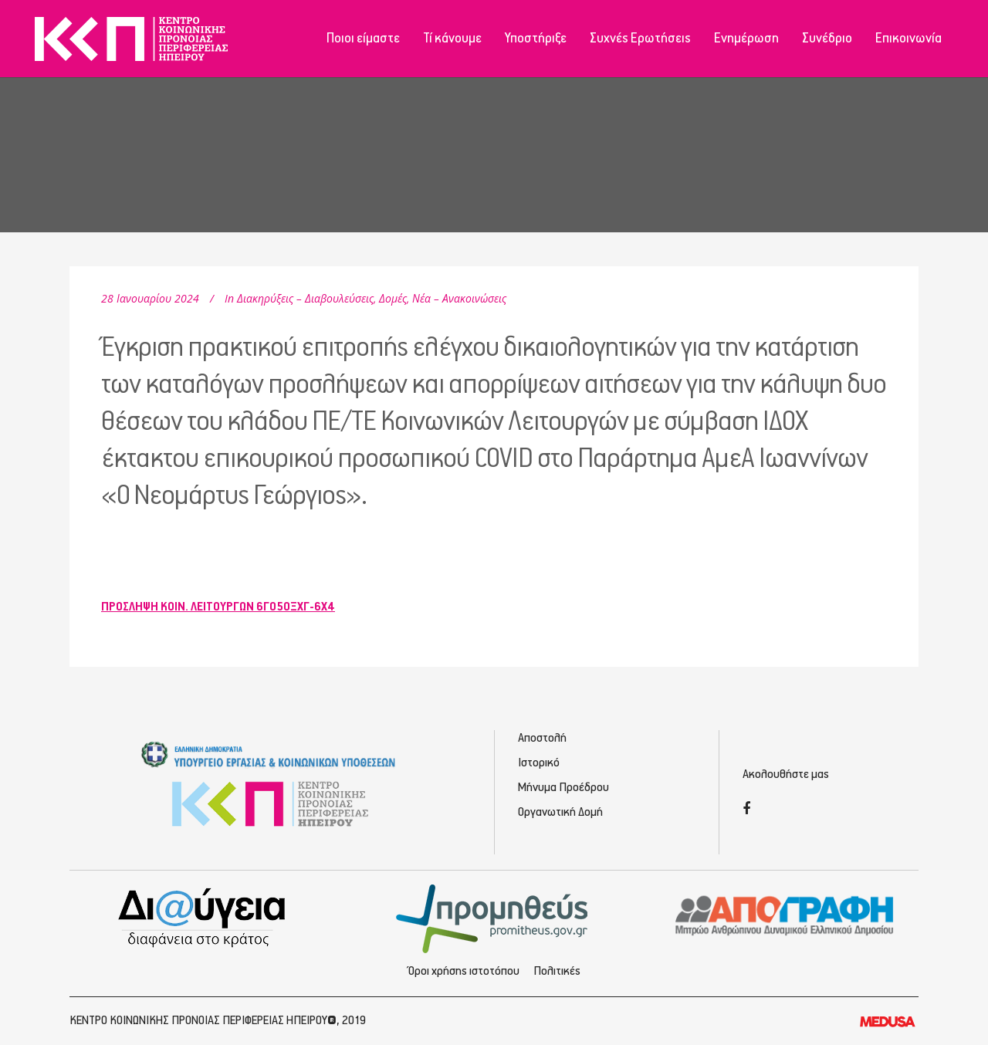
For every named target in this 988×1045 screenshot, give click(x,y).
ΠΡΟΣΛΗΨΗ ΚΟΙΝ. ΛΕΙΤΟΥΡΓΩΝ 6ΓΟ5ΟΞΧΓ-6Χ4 (218, 607)
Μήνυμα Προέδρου (563, 787)
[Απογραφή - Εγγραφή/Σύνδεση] (785, 914)
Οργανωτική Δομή (560, 812)
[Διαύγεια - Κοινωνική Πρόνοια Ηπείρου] (203, 916)
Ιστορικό (539, 763)
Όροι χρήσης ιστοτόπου (463, 971)
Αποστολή (542, 738)
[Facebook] (746, 810)
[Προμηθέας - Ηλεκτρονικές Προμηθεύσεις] (494, 916)
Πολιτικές (556, 971)
